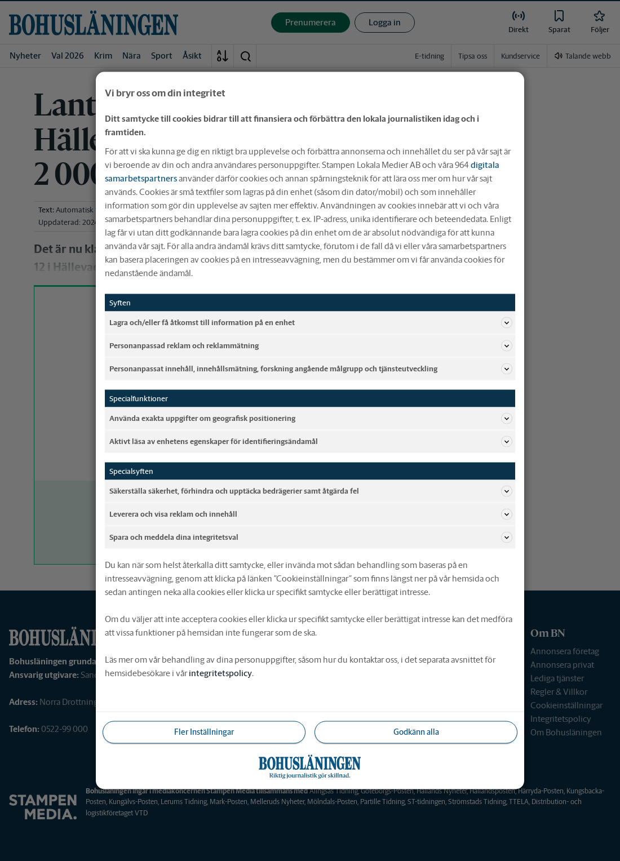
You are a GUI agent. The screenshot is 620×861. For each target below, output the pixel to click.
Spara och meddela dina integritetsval (310, 537)
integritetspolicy (220, 673)
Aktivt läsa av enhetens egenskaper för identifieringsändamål (310, 441)
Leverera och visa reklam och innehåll (310, 514)
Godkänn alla (416, 732)
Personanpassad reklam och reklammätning (310, 346)
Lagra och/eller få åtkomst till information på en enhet (310, 323)
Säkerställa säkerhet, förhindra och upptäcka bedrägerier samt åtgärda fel (310, 491)
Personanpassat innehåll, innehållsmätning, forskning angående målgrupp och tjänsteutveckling (310, 369)
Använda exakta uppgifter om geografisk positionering (310, 418)
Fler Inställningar (204, 732)
